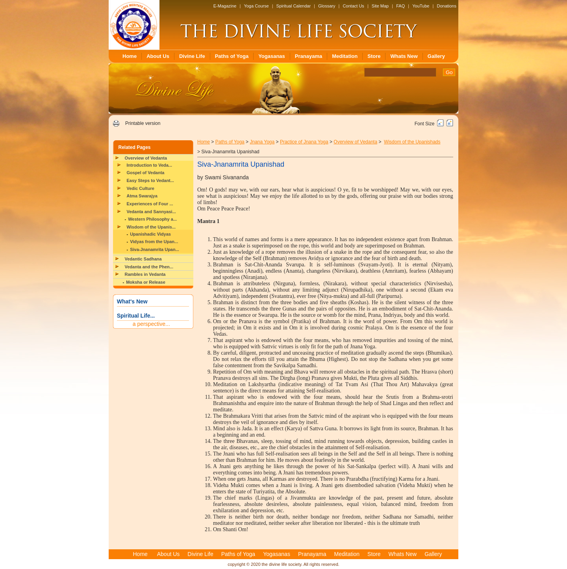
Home (129, 56)
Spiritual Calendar (293, 6)
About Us (157, 56)
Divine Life (192, 56)
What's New (132, 301)
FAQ (400, 6)
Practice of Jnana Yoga (304, 142)
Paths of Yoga (231, 56)
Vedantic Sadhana (143, 259)
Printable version (142, 123)
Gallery (436, 56)
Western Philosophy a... (152, 219)
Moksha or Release (145, 282)
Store (373, 56)
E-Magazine (225, 6)
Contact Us (353, 6)
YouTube (420, 6)
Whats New (403, 56)
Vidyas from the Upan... (154, 241)
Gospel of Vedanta (146, 172)
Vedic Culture (140, 188)
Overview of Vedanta (146, 158)
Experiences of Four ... (150, 203)
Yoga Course (256, 6)
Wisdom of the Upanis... (151, 227)
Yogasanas (271, 56)
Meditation (345, 56)
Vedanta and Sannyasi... (151, 211)
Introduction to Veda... (149, 165)
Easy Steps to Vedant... (150, 180)
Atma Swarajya (142, 195)
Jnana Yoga (262, 142)
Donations (446, 6)
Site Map (380, 6)
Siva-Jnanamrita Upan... (154, 249)
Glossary (326, 6)
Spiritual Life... (136, 315)
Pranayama (308, 56)
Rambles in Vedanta (145, 274)
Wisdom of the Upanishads (412, 142)
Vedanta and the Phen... (149, 266)
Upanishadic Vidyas (150, 234)
